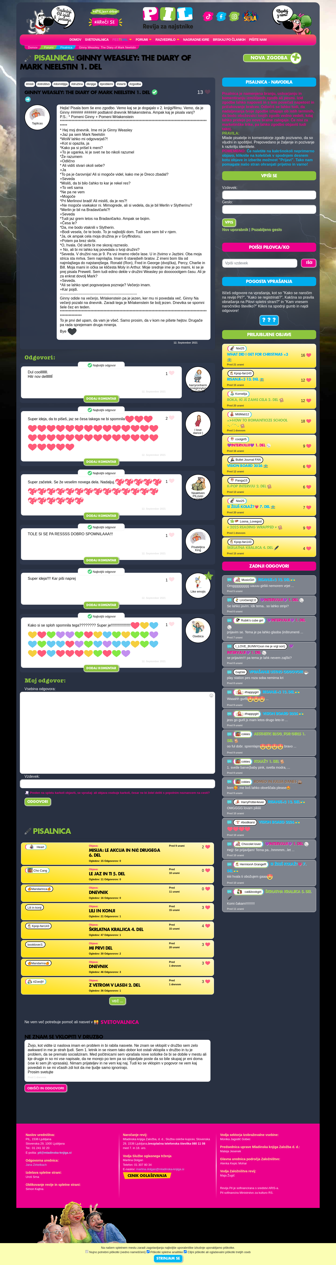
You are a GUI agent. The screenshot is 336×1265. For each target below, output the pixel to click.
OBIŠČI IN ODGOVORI (45, 1088)
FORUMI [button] (142, 39)
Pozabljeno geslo (266, 230)
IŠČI (309, 263)
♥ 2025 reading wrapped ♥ (255, 527)
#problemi (106, 84)
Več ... (117, 1001)
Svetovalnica (97, 39)
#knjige (91, 84)
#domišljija (60, 84)
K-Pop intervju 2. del (249, 486)
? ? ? (269, 320)
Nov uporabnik (235, 230)
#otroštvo (43, 84)
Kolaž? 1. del (269, 762)
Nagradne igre (196, 39)
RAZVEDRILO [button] (165, 39)
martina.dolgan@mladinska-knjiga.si (160, 1169)
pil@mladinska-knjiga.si (54, 1152)
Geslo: (227, 202)
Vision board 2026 (247, 466)
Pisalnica (48, 58)
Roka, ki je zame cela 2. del (255, 400)
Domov (75, 39)
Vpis (229, 223)
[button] (122, 39)
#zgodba (135, 84)
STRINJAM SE (168, 1259)
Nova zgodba (269, 58)
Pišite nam (258, 39)
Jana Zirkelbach (36, 1164)
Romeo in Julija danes (278, 782)
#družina (77, 84)
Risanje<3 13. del (245, 380)
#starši (121, 84)
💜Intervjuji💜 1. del (249, 445)
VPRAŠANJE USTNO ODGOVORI (279, 672)
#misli (30, 84)
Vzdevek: (230, 188)
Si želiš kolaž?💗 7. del (251, 507)
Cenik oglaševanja (147, 1176)
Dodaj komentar (101, 398)
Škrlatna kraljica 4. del (253, 548)
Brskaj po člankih (229, 39)
